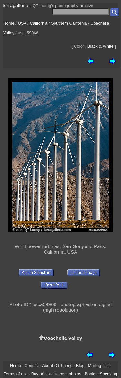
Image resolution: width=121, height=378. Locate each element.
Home (9, 23)
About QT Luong (57, 365)
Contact (32, 365)
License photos (67, 374)
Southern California (69, 23)
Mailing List (98, 365)
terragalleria (15, 5)
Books (90, 374)
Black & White (100, 46)
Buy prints (40, 374)
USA (22, 23)
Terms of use (16, 374)
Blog (80, 365)
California (38, 23)
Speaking (108, 374)
